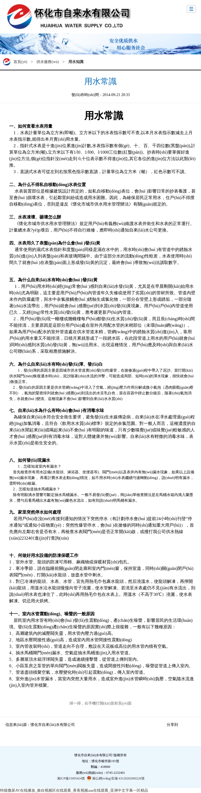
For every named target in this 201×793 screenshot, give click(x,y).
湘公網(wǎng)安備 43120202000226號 (116, 778)
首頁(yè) (20, 62)
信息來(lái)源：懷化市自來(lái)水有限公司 (40, 725)
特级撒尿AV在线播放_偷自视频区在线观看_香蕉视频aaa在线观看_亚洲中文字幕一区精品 (74, 790)
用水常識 (100, 81)
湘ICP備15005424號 (71, 778)
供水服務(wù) (47, 62)
